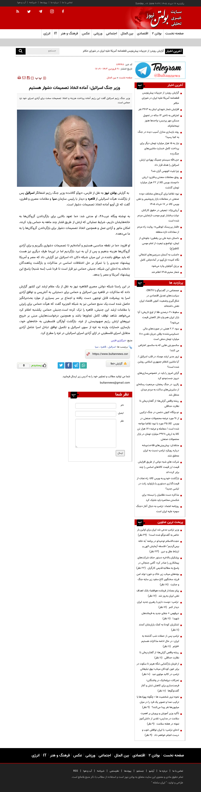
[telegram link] (76, 365)
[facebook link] (68, 365)
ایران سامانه (159, 783)
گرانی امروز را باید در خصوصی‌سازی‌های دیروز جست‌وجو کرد (158, 375)
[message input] (95, 433)
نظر (122, 421)
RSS (75, 771)
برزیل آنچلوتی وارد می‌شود (165, 266)
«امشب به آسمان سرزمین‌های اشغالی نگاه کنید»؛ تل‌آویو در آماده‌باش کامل (159, 257)
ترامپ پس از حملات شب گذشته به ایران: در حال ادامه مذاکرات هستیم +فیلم (160, 641)
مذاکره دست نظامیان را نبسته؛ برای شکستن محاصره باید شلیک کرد (160, 497)
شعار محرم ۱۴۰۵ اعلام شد (165, 272)
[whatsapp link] (83, 365)
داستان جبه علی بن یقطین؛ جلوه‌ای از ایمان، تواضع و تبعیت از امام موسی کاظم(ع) (159, 243)
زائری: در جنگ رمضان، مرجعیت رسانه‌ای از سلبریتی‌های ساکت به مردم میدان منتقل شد (157, 389)
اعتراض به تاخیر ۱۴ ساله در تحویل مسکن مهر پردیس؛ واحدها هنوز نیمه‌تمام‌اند (161, 120)
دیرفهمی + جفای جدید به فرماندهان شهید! (160, 616)
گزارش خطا (119, 364)
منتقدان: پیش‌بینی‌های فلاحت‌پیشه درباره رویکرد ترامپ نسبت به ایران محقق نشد (160, 450)
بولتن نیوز (110, 193)
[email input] (95, 414)
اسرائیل (112, 347)
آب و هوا (21, 3)
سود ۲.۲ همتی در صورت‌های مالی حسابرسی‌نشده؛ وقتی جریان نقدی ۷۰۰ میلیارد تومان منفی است (159, 334)
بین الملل (111, 78)
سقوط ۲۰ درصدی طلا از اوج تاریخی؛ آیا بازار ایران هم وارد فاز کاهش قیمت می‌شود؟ (158, 317)
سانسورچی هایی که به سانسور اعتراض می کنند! (158, 348)
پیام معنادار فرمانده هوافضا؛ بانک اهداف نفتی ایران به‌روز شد (158, 593)
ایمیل (121, 413)
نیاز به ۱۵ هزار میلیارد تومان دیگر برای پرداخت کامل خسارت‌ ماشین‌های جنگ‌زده (159, 148)
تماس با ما (67, 3)
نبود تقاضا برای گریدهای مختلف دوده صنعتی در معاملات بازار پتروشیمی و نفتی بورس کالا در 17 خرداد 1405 (157, 199)
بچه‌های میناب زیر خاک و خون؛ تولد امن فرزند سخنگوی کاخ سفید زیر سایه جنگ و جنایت (158, 579)
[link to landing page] (162, 18)
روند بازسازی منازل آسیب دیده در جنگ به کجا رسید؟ (158, 134)
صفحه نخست (174, 33)
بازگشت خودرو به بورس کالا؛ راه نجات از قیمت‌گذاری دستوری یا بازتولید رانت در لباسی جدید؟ (158, 483)
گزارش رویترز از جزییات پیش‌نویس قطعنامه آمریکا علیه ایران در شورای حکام (123, 51)
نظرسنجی (114, 771)
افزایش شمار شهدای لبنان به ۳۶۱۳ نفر (158, 109)
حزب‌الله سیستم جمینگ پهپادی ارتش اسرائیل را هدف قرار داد (159, 162)
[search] (21, 51)
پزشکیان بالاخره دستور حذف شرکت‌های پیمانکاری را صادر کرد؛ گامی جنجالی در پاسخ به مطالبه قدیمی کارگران (157, 563)
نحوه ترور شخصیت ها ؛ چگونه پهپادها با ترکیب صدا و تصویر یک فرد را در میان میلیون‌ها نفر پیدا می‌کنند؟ (158, 702)
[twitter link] (61, 365)
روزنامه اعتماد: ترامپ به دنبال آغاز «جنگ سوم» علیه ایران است (157, 509)
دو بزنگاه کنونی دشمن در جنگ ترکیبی (159, 412)
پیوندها (43, 3)
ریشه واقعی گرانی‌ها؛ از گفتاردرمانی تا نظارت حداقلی (159, 403)
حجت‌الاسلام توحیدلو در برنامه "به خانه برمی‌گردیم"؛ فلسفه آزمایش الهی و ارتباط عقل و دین (158, 546)
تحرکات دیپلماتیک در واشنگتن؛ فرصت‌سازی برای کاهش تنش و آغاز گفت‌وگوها (160, 685)
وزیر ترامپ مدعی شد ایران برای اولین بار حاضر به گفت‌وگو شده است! (158, 532)
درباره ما (55, 3)
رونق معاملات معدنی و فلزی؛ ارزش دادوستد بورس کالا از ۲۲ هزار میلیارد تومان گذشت (159, 182)
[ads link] (160, 70)
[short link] (110, 354)
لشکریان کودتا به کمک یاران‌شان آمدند (158, 627)
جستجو (140, 771)
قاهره (103, 347)
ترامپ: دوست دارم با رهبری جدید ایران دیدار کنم (158, 604)
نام (122, 405)
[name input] (95, 406)
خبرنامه (33, 3)
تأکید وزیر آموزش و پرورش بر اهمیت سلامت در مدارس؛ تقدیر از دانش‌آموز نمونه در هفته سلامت (159, 718)
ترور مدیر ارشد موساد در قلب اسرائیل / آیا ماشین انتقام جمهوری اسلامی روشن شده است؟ (158, 362)
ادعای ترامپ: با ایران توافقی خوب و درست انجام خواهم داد (160, 732)
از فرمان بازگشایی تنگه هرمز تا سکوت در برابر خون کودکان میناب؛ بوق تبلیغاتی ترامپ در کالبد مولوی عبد (158, 669)
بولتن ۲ (156, 33)
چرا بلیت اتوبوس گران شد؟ (165, 171)
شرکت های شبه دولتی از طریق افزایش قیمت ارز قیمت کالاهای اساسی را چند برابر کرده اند (158, 467)
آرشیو (151, 771)
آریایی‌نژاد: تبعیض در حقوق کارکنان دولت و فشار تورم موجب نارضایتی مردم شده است (158, 215)
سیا (96, 347)
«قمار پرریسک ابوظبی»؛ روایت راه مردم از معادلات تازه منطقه (158, 229)
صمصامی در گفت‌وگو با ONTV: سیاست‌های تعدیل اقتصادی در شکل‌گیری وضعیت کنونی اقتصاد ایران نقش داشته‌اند (159, 298)
